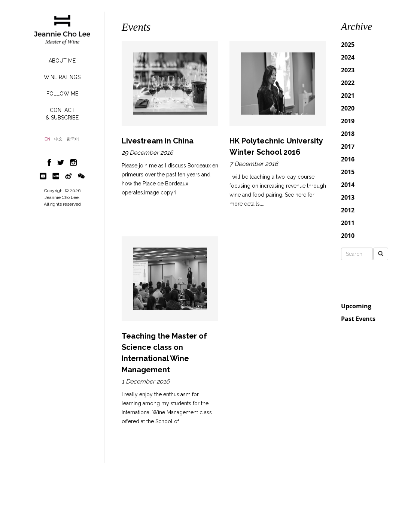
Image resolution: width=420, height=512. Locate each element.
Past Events (358, 319)
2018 (347, 134)
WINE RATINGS (62, 77)
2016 (347, 159)
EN (47, 139)
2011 (347, 223)
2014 (347, 185)
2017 (347, 146)
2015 (347, 172)
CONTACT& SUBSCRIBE (62, 114)
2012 (347, 210)
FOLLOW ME (62, 94)
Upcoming (356, 306)
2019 (347, 121)
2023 (347, 70)
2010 (347, 235)
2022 (347, 83)
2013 (347, 197)
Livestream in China (158, 140)
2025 (347, 44)
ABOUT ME (62, 61)
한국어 (73, 139)
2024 (347, 57)
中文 (58, 139)
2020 (347, 108)
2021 (347, 95)
